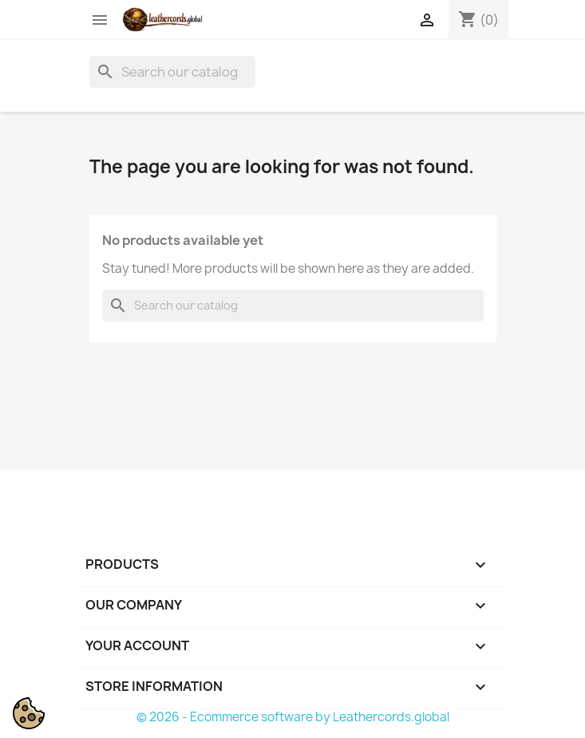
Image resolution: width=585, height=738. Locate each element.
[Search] (172, 72)
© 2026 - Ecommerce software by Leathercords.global (292, 716)
